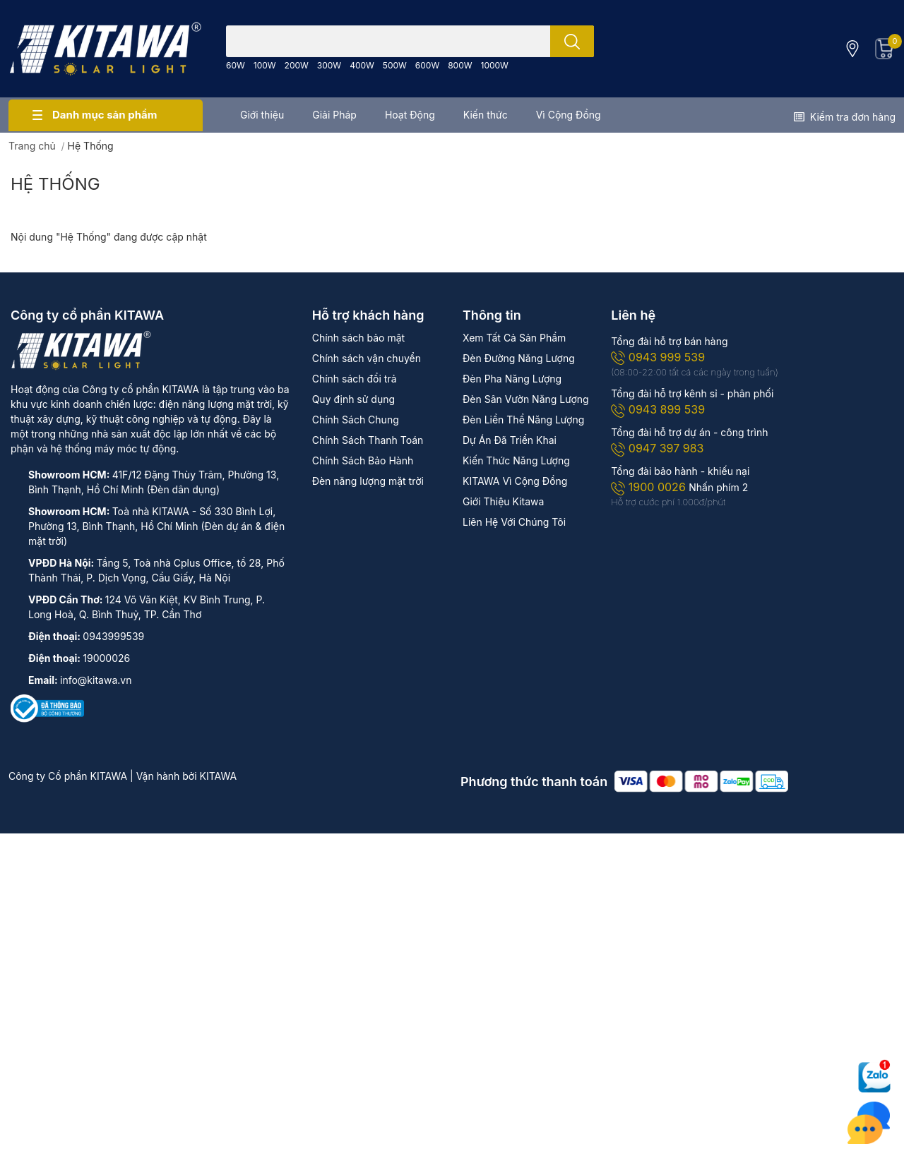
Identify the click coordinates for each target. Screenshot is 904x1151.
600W (427, 65)
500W (395, 65)
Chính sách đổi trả (354, 379)
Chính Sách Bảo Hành (363, 460)
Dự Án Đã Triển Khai (510, 440)
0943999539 (113, 636)
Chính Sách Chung (355, 420)
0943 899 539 (658, 409)
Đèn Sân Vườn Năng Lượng (526, 399)
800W (460, 65)
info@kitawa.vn (95, 680)
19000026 (106, 658)
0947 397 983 (657, 448)
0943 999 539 (658, 357)
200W (297, 65)
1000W (495, 65)
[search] (572, 41)
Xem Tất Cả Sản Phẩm (514, 338)
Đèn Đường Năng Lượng (519, 358)
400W (362, 65)
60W (235, 65)
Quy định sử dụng (353, 399)
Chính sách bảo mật (358, 338)
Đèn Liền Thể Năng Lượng (523, 420)
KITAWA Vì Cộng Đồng (515, 481)
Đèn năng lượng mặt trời (368, 481)
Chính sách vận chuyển (366, 358)
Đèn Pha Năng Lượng (512, 379)
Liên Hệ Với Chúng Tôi (514, 522)
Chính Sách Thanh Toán (368, 440)
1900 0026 (650, 487)
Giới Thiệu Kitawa (503, 501)
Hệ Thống (55, 184)
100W (265, 65)
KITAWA (218, 776)
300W (329, 65)
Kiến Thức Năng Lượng (516, 460)
